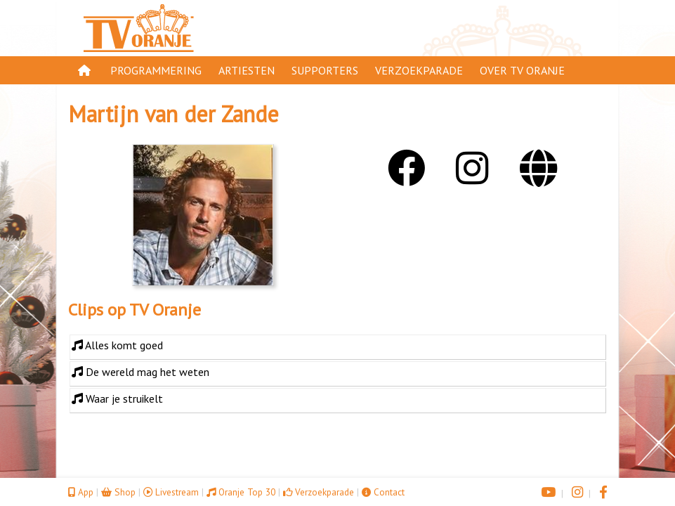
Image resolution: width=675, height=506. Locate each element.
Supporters (324, 70)
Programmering (156, 70)
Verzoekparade (419, 70)
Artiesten (246, 70)
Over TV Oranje (522, 70)
